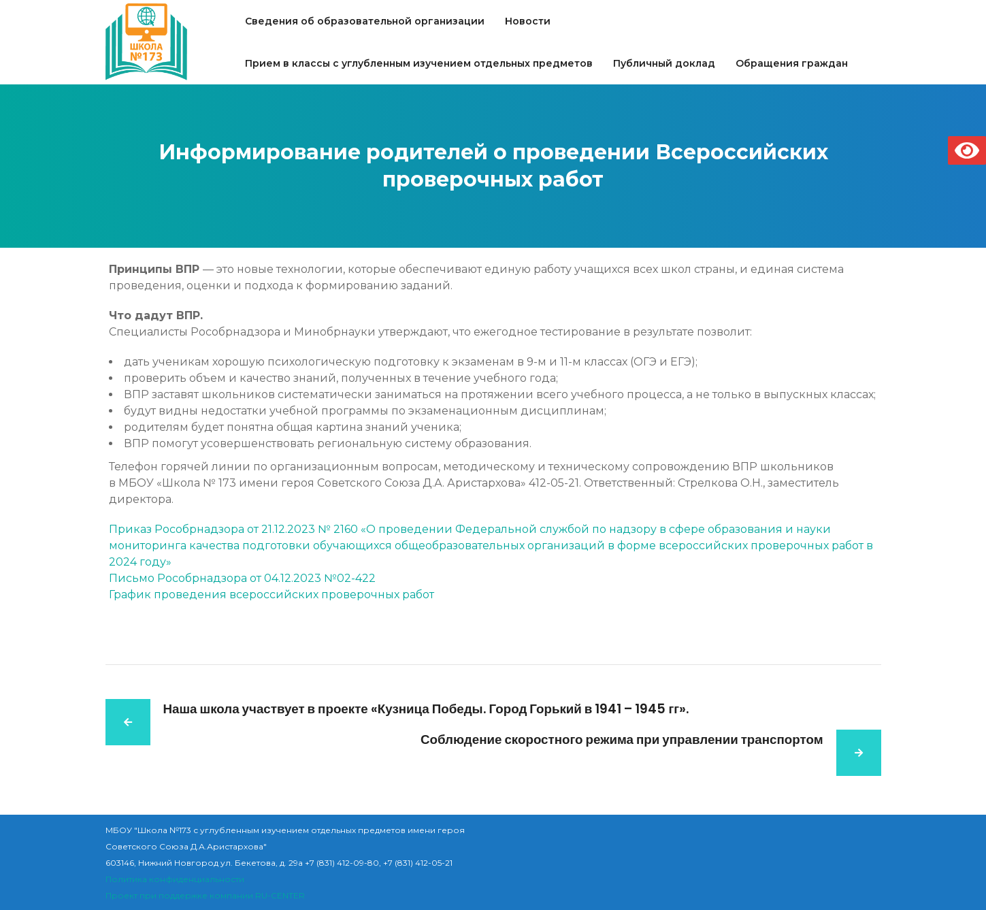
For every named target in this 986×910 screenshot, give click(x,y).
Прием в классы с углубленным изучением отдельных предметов (419, 63)
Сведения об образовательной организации (364, 21)
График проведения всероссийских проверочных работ (271, 594)
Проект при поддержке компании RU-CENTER (205, 895)
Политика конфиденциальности (174, 879)
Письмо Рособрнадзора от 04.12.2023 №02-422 (242, 578)
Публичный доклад (664, 63)
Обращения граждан (792, 63)
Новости (527, 21)
